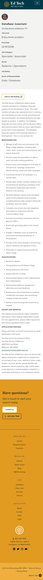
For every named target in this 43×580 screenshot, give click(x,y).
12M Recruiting (19, 472)
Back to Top (33, 575)
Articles (19, 461)
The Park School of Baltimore (13, 28)
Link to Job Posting (12, 97)
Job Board (19, 485)
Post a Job (19, 488)
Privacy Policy (22, 571)
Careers (19, 495)
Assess (19, 441)
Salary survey (19, 465)
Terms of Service (34, 568)
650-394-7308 (13, 416)
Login (19, 519)
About (19, 508)
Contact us (9, 409)
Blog (19, 468)
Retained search (19, 445)
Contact (19, 512)
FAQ (19, 516)
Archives (19, 492)
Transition (19, 448)
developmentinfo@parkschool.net (15, 350)
